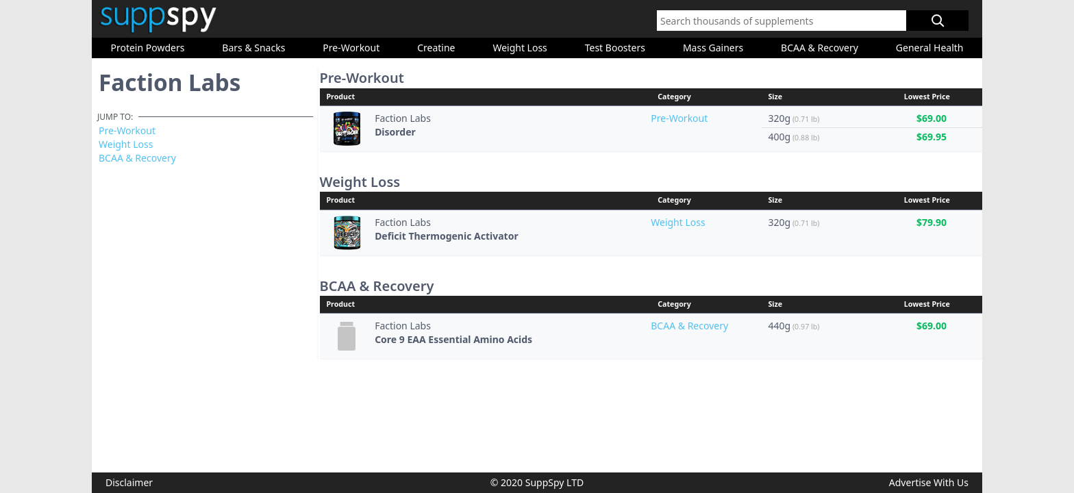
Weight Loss (519, 47)
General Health (930, 47)
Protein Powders (147, 47)
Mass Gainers (713, 47)
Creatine (436, 47)
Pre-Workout (351, 47)
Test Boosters (615, 47)
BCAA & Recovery (819, 47)
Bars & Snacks (253, 47)
